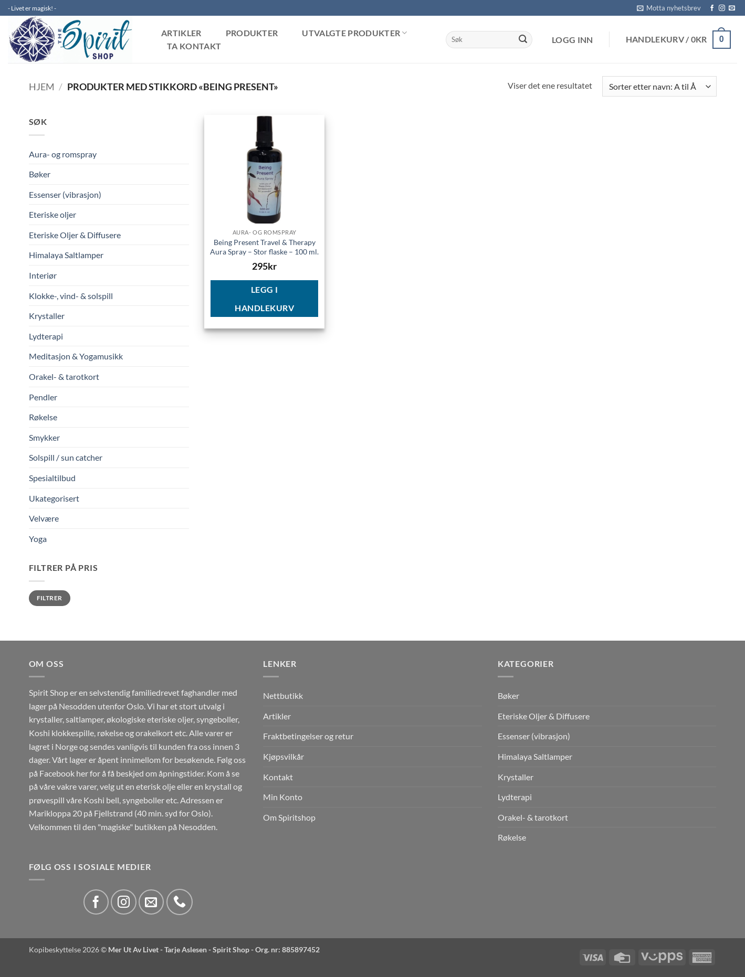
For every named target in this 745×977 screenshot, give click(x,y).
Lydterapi (46, 336)
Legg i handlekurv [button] (264, 298)
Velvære (44, 518)
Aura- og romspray (63, 154)
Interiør (43, 275)
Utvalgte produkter (354, 33)
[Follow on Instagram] (722, 8)
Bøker (39, 174)
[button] (669, 8)
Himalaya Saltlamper (66, 255)
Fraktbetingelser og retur (308, 736)
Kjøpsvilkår (283, 756)
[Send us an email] (732, 8)
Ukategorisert (54, 498)
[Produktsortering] (659, 86)
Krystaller (47, 316)
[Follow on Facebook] (712, 8)
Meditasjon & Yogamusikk (76, 356)
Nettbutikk (283, 695)
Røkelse (43, 417)
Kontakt (278, 777)
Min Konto (282, 797)
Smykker (44, 437)
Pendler (43, 397)
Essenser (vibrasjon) (65, 194)
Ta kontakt (194, 46)
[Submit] (523, 40)
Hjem (42, 86)
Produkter (252, 33)
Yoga (38, 539)
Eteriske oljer (52, 214)
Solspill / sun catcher (65, 457)
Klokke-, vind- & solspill (71, 296)
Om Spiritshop (289, 817)
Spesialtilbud (52, 478)
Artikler (181, 33)
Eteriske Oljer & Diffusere (75, 235)
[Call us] (179, 902)
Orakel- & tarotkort (64, 376)
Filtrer (49, 598)
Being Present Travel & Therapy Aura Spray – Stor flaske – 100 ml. (264, 247)
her (82, 773)
